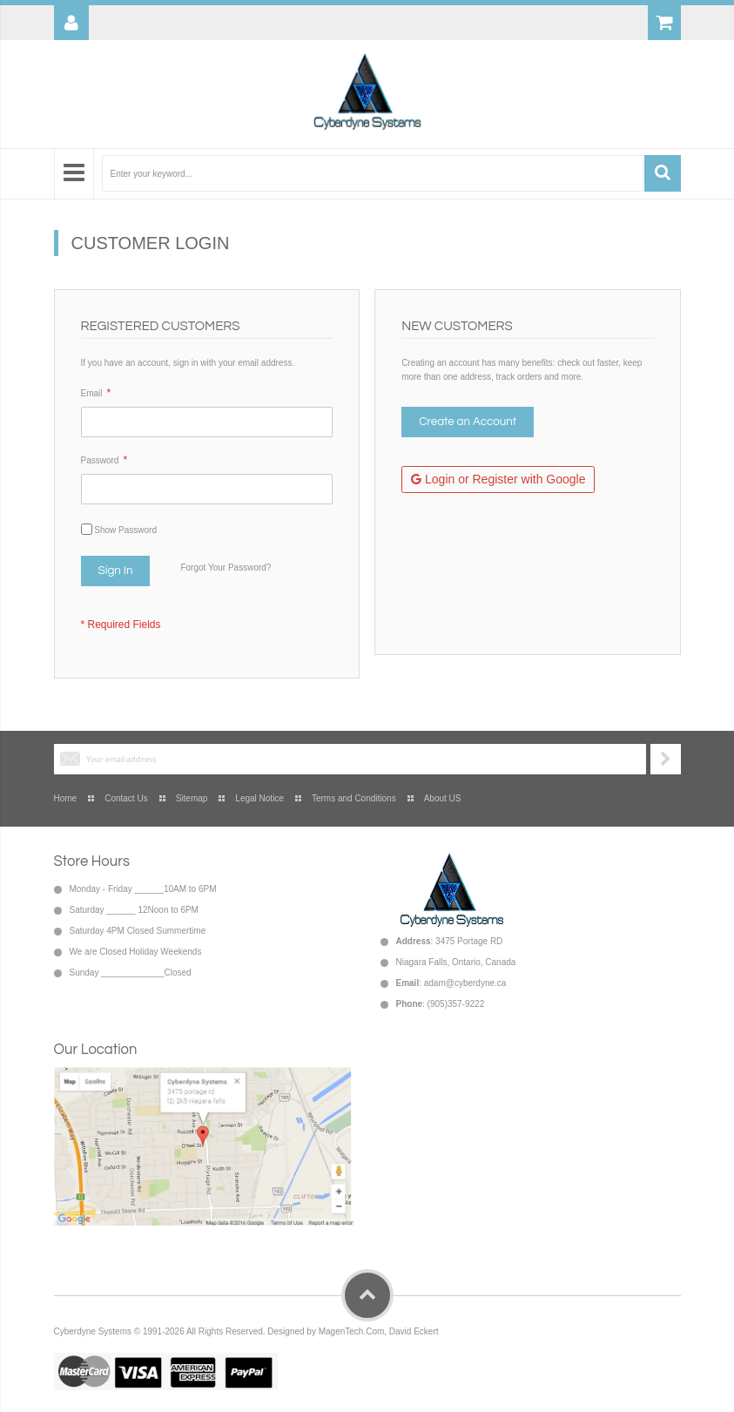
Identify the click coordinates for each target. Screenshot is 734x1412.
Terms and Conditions (354, 798)
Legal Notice (259, 798)
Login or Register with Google (498, 479)
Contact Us (125, 798)
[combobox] (372, 173)
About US (442, 798)
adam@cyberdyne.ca (465, 983)
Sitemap (192, 798)
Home (65, 798)
